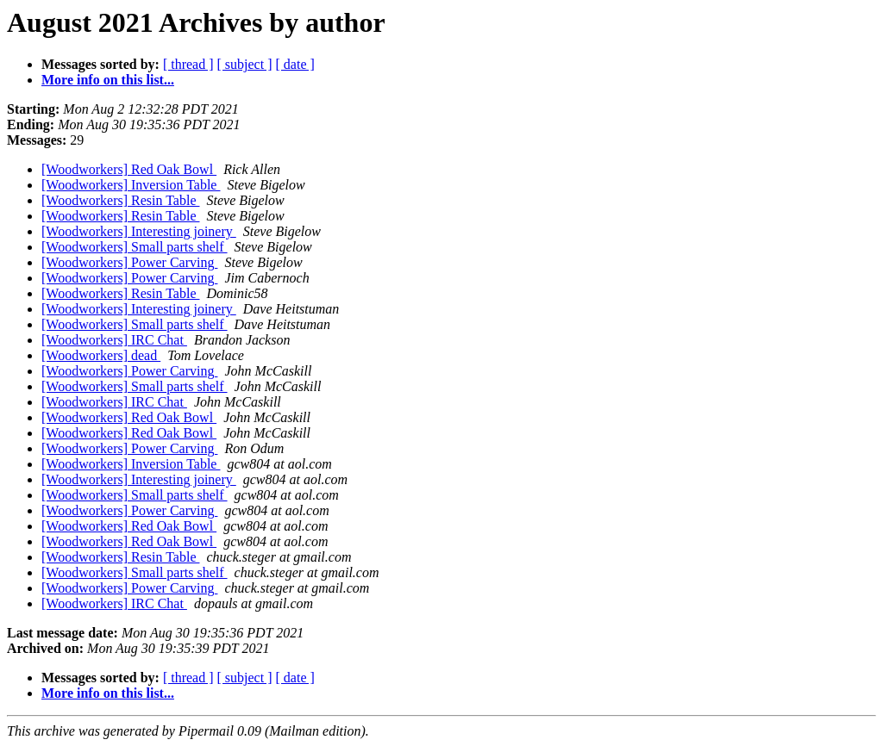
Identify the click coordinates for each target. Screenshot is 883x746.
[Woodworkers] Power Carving (129, 262)
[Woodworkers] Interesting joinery (138, 231)
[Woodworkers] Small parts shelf (134, 246)
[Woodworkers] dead (100, 355)
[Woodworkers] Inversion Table (130, 184)
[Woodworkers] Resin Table (120, 200)
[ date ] (295, 64)
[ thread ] (188, 64)
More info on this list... (107, 79)
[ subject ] (244, 64)
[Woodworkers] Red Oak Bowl (128, 169)
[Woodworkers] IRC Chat (114, 340)
